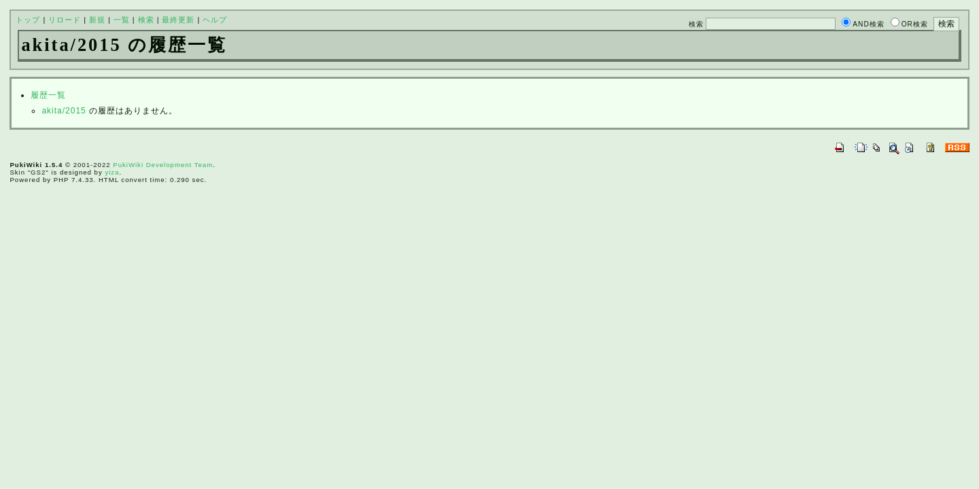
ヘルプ (215, 20)
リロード (64, 20)
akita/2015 (63, 110)
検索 (146, 20)
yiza (112, 172)
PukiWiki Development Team (163, 164)
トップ (28, 20)
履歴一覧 (48, 95)
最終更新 (178, 20)
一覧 (122, 20)
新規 (97, 20)
